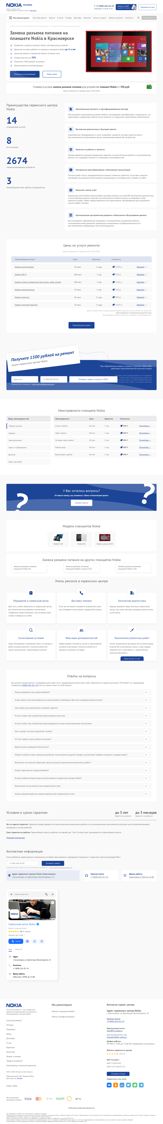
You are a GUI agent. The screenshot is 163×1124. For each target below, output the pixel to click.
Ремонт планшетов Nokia (63, 1011)
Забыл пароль (60, 433)
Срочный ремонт (40, 18)
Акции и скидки (99, 18)
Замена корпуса (22, 297)
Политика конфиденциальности (81, 1108)
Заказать (142, 267)
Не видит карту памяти (64, 440)
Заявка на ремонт (116, 18)
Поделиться (109, 1085)
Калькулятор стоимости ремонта (21, 1065)
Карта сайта (11, 1085)
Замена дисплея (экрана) (26, 305)
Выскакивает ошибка (63, 454)
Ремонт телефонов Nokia (63, 1016)
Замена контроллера (24, 267)
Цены (52, 18)
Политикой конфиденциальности (61, 867)
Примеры (10, 1029)
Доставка (77, 18)
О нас (60, 18)
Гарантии (87, 18)
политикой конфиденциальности (43, 384)
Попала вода (60, 447)
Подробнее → (145, 426)
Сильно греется (61, 426)
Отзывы (68, 18)
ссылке (19, 1078)
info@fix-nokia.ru (115, 1030)
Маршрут (15, 941)
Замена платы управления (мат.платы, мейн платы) (38, 282)
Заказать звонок (81, 503)
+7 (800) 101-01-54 (105, 6)
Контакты (129, 18)
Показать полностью (15, 837)
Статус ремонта (149, 18)
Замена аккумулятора (25, 289)
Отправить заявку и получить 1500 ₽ (87, 379)
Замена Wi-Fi (21, 274)
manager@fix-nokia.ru (117, 1037)
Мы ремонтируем (19, 17)
